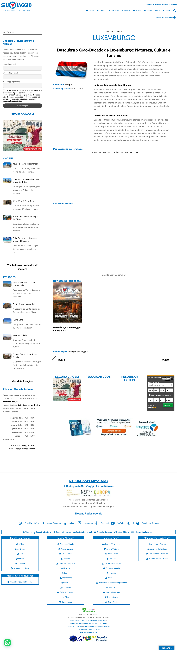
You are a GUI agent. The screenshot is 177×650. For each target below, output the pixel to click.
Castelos (65, 558)
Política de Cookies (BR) (98, 623)
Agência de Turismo (101, 152)
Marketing (35, 405)
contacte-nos (9, 402)
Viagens (101, 10)
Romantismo (65, 602)
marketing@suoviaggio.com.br (22, 449)
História (65, 568)
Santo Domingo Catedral (24, 304)
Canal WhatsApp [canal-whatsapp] (28, 523)
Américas (20, 549)
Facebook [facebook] (101, 523)
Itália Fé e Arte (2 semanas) (25, 164)
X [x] (129, 523)
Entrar (166, 10)
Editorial (22, 405)
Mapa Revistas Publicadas (20, 582)
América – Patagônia (157, 549)
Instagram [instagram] (85, 523)
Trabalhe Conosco (103, 532)
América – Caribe (157, 544)
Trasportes (113, 10)
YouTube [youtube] (117, 523)
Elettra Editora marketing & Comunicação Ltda (87, 620)
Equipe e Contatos (62, 532)
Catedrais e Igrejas (65, 563)
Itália (61, 359)
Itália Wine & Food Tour (23, 201)
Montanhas (66, 578)
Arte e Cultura (65, 549)
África (20, 544)
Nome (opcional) (9, 64)
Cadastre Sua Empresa (142, 532)
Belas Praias (65, 554)
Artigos (137, 10)
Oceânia (20, 563)
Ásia (20, 554)
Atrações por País (20, 568)
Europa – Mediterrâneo (157, 558)
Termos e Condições (74, 626)
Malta (165, 359)
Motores (65, 582)
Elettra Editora (121, 532)
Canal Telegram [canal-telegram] (50, 523)
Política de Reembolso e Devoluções (96, 626)
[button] (7, 642)
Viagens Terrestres (111, 544)
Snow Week (111, 602)
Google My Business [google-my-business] (146, 523)
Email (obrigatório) (10, 73)
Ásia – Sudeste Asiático (157, 554)
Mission (27, 532)
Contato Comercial (82, 532)
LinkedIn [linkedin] (68, 523)
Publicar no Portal (152, 10)
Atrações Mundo (66, 544)
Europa (68, 84)
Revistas (126, 10)
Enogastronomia (111, 568)
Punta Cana (18, 320)
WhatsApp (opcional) (11, 82)
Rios (66, 597)
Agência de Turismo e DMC (126, 152)
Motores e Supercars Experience (111, 582)
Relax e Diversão (65, 592)
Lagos (65, 573)
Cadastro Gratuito (42, 532)
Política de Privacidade (79, 623)
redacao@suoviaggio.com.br (22, 445)
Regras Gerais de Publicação (88, 629)
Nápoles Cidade (20, 335)
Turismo (90, 10)
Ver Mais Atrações (22, 381)
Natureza (65, 587)
